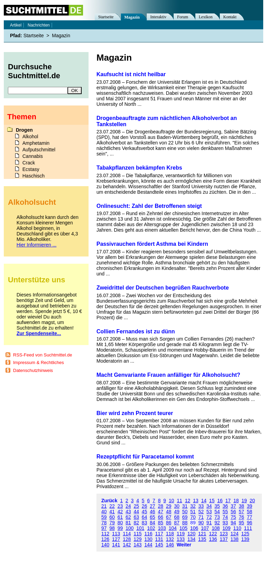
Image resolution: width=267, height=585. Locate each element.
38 (241, 506)
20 (252, 500)
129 (138, 539)
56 (233, 511)
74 (225, 517)
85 (160, 522)
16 (220, 500)
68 (176, 517)
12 (188, 500)
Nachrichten (39, 25)
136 (213, 539)
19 (244, 500)
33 (201, 506)
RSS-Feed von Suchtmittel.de (42, 354)
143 (138, 544)
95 (241, 522)
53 (209, 511)
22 (112, 506)
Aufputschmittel (38, 149)
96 (249, 522)
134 (191, 539)
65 (152, 517)
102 (151, 528)
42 (120, 511)
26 (144, 506)
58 (249, 511)
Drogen (24, 130)
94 (233, 522)
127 (116, 539)
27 (152, 506)
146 (170, 544)
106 (194, 528)
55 (225, 511)
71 (201, 517)
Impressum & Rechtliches (38, 362)
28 (160, 506)
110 (237, 528)
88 (185, 522)
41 (112, 511)
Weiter (184, 544)
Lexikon (206, 16)
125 (245, 533)
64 (144, 517)
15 (212, 500)
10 (171, 500)
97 (104, 528)
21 (104, 506)
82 (136, 522)
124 (234, 533)
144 (148, 544)
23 (120, 506)
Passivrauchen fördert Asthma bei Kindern (152, 244)
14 (204, 500)
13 (195, 500)
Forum (182, 16)
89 (193, 522)
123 (224, 533)
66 (160, 517)
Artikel (15, 25)
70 (193, 517)
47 (160, 511)
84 (152, 522)
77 (249, 517)
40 (104, 511)
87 (176, 522)
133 (181, 539)
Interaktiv (158, 16)
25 (136, 506)
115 (138, 533)
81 (128, 522)
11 (179, 500)
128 (127, 539)
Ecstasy (30, 169)
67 (169, 517)
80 (120, 522)
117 (159, 533)
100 (129, 528)
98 (112, 528)
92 (217, 522)
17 (228, 500)
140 (105, 544)
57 (241, 511)
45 (144, 511)
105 (183, 528)
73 (217, 517)
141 (116, 544)
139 (245, 539)
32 (193, 506)
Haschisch (33, 176)
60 (112, 517)
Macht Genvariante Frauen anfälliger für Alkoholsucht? (168, 375)
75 (233, 517)
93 (225, 522)
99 (120, 528)
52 (201, 511)
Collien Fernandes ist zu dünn (135, 331)
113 (116, 533)
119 (181, 533)
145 (159, 544)
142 (127, 544)
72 (209, 517)
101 (140, 528)
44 (136, 511)
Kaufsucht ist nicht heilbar (131, 74)
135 (202, 539)
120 (191, 533)
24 (128, 506)
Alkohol (30, 136)
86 (169, 522)
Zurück (109, 500)
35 (217, 506)
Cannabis (32, 156)
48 (169, 511)
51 (193, 511)
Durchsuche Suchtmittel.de (34, 71)
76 (241, 517)
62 (128, 517)
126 (105, 539)
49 (176, 511)
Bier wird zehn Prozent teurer (134, 413)
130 (148, 539)
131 (159, 539)
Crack (28, 162)
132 (170, 539)
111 (248, 528)
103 (162, 528)
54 (217, 511)
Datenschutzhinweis (33, 370)
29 (169, 506)
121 (202, 533)
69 (185, 517)
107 (205, 528)
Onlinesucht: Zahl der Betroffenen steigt (149, 206)
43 (128, 511)
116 (148, 533)
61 (120, 517)
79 (112, 522)
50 (185, 511)
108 (215, 528)
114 (127, 533)
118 (170, 533)
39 (249, 506)
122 (213, 533)
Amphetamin (36, 143)
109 (226, 528)
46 (152, 511)
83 (144, 522)
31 (185, 506)
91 (209, 522)
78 (104, 522)
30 (176, 506)
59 (104, 517)
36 (225, 506)
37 (233, 506)
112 (105, 533)
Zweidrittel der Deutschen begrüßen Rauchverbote (162, 288)
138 (234, 539)
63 (136, 517)
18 (236, 500)
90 (201, 522)
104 (172, 528)
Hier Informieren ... (37, 245)
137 (224, 539)
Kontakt (230, 16)
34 (209, 506)
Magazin (132, 17)
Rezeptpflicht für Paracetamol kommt (145, 457)
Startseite (106, 16)
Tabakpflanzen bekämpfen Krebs (139, 168)
